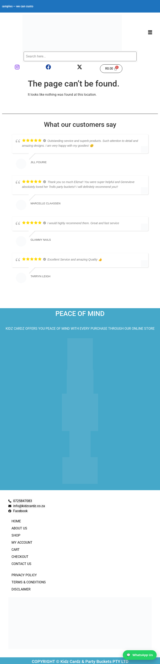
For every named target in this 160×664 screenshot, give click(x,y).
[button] (150, 33)
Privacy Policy (24, 575)
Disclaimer (21, 589)
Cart (16, 550)
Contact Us (21, 564)
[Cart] (111, 68)
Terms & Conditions (29, 582)
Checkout (20, 557)
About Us (19, 528)
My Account (22, 542)
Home (16, 521)
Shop (16, 535)
